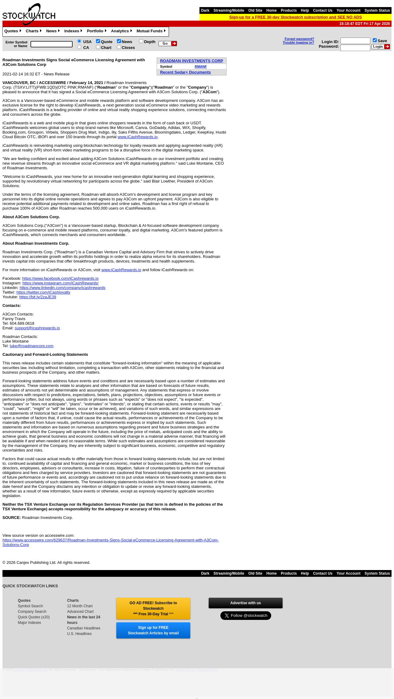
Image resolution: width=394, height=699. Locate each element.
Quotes (13, 31)
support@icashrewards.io (37, 328)
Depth (149, 41)
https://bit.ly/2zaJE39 (37, 297)
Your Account (348, 10)
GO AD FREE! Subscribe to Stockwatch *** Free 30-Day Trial (153, 608)
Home (272, 10)
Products (289, 10)
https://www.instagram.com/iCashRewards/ (60, 283)
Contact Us (322, 10)
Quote (107, 41)
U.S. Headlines (79, 634)
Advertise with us (245, 603)
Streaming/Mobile (228, 10)
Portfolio (97, 31)
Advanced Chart (80, 611)
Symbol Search (30, 606)
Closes (128, 47)
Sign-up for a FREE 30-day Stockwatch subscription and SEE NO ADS (295, 17)
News (53, 31)
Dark (205, 10)
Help (305, 10)
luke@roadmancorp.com (32, 345)
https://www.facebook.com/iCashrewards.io (60, 278)
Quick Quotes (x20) (34, 617)
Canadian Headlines (83, 628)
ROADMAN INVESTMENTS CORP (191, 60)
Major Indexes (29, 623)
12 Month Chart (80, 606)
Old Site (255, 10)
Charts (34, 31)
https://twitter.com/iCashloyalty (43, 292)
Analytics (122, 31)
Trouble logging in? (298, 42)
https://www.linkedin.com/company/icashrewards (63, 287)
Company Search (32, 611)
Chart (106, 47)
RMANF (201, 66)
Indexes (74, 31)
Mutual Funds (152, 31)
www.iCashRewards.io (137, 137)
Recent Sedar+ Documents (185, 72)
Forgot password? (299, 39)
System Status (377, 10)
